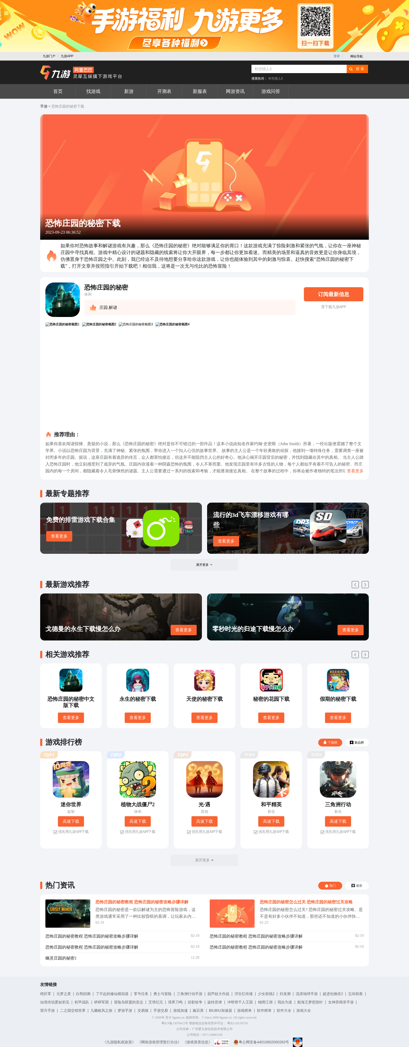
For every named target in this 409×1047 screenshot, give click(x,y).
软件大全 (284, 1010)
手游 (43, 106)
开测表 (164, 91)
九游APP (67, 56)
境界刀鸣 (175, 1002)
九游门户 (49, 56)
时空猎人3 (275, 78)
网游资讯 (235, 91)
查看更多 (59, 536)
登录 (337, 56)
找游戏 (93, 91)
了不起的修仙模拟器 (112, 994)
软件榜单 (264, 1010)
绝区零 (45, 994)
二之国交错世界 (73, 1010)
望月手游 (47, 1010)
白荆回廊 (83, 994)
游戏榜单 (244, 1010)
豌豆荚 (198, 1010)
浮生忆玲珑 (243, 994)
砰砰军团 (101, 1002)
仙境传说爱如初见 (54, 1002)
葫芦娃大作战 (218, 994)
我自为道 (285, 1002)
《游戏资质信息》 (197, 1042)
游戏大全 (303, 1010)
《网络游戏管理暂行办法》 (159, 1042)
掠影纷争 (195, 1002)
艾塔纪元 (155, 1002)
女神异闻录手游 (341, 1002)
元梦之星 (63, 994)
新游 (129, 91)
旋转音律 (214, 1002)
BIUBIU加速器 (220, 1010)
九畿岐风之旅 (101, 1010)
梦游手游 (125, 1010)
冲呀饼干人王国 (240, 1002)
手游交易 (160, 1010)
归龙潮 (285, 994)
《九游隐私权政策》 (119, 1042)
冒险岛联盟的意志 (128, 1002)
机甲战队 (82, 1002)
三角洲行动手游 (189, 994)
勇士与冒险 (162, 994)
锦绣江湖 (265, 1002)
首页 (58, 91)
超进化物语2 (333, 994)
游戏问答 (270, 91)
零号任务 (141, 994)
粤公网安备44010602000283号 (261, 1042)
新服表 (200, 91)
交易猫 (142, 1010)
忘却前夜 (355, 994)
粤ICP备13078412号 (174, 1023)
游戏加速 (180, 1010)
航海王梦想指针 (310, 1002)
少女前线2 (266, 994)
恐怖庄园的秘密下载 (67, 106)
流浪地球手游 (307, 994)
